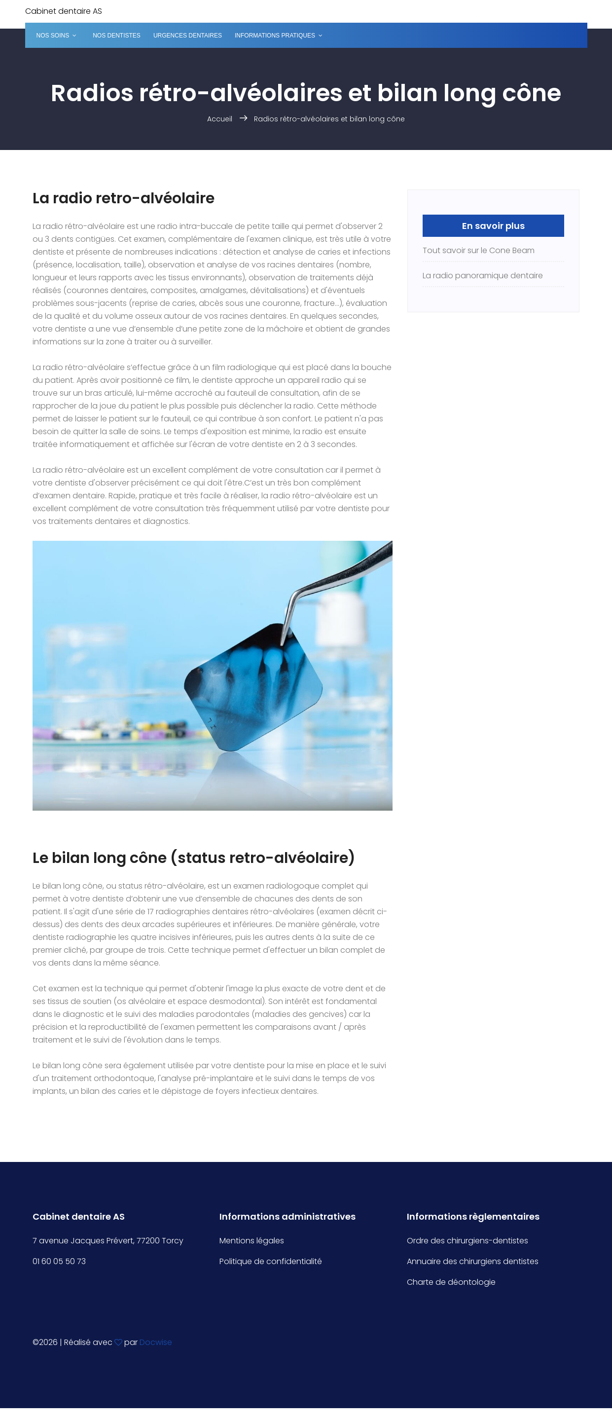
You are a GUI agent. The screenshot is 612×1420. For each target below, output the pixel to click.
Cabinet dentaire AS (63, 11)
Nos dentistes (117, 35)
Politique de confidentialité (270, 1261)
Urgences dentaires (187, 35)
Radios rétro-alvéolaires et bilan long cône (329, 119)
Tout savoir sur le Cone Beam (479, 250)
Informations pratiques (275, 35)
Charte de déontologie (451, 1282)
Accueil (219, 119)
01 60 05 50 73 (59, 1261)
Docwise (156, 1342)
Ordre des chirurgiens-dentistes (467, 1240)
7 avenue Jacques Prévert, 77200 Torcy (108, 1240)
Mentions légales (251, 1240)
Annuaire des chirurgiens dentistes (473, 1261)
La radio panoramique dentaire (483, 275)
